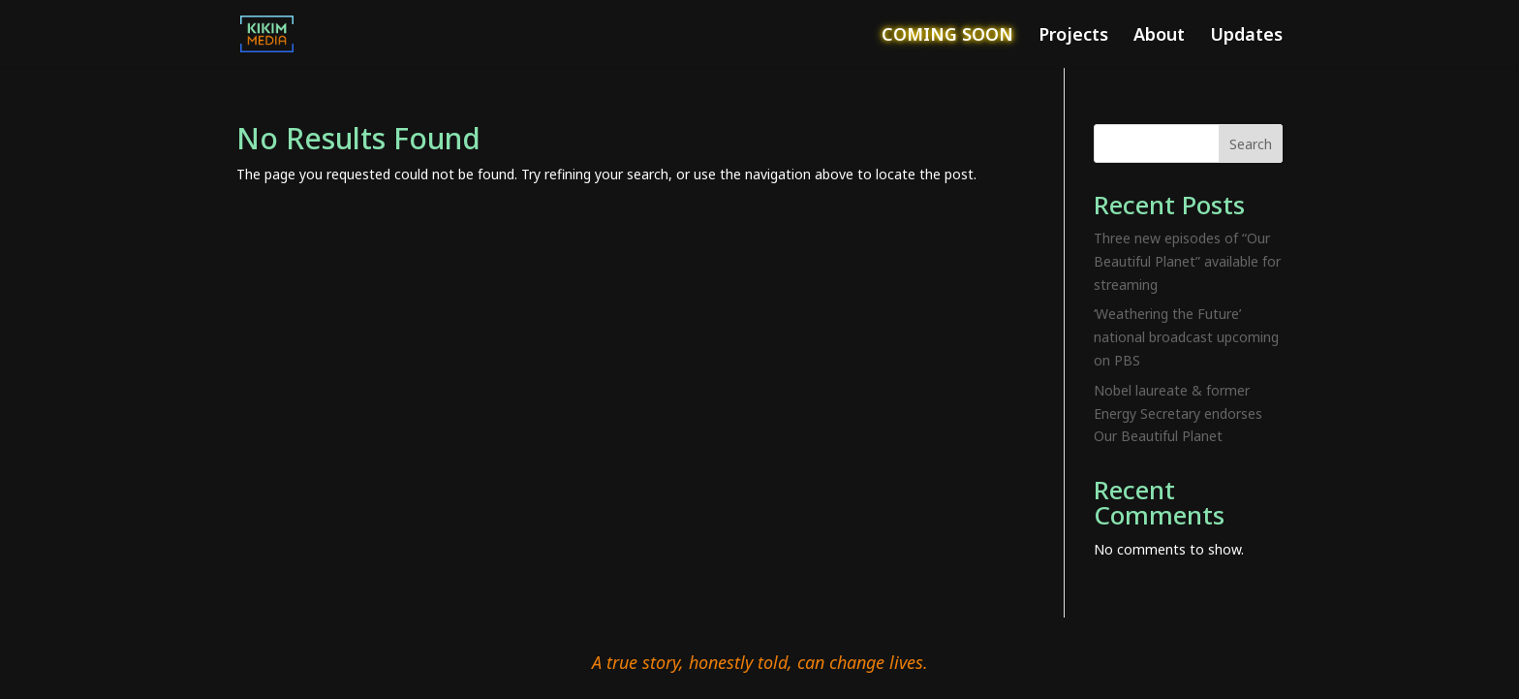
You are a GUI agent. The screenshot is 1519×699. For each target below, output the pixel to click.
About (1159, 36)
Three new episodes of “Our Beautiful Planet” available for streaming (1187, 261)
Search (1250, 144)
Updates (1246, 36)
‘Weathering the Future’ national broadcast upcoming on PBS (1186, 336)
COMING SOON (947, 36)
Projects (1073, 36)
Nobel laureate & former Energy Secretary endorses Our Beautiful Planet (1178, 413)
